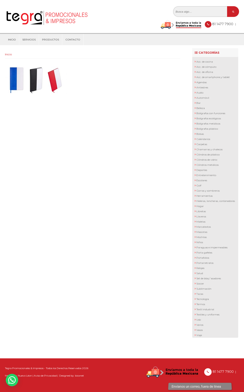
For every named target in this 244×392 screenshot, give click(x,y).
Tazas (199, 293)
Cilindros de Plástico (208, 154)
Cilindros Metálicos (207, 164)
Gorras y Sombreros (208, 190)
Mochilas (201, 237)
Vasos (199, 330)
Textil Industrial (205, 309)
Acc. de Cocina (204, 61)
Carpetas (201, 144)
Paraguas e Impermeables (211, 247)
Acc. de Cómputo (206, 66)
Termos (200, 304)
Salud (199, 273)
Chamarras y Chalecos (209, 149)
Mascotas (201, 231)
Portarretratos (204, 262)
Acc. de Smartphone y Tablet (213, 77)
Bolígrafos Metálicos (208, 123)
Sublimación (203, 288)
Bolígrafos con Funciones (210, 113)
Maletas (200, 221)
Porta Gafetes (204, 252)
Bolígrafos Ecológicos (208, 118)
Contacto (72, 39)
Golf (198, 185)
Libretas (201, 211)
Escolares (201, 180)
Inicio (12, 39)
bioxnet (79, 375)
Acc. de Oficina (204, 71)
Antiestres (202, 87)
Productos (50, 39)
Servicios (29, 39)
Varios (199, 324)
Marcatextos (203, 226)
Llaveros (201, 216)
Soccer (200, 283)
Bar (198, 102)
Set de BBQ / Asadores (208, 278)
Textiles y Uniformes (207, 314)
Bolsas (200, 133)
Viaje (199, 335)
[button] (12, 380)
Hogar (200, 206)
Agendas (201, 82)
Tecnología (202, 299)
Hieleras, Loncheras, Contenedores (215, 201)
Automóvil (202, 97)
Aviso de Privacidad (45, 375)
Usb (198, 319)
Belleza (200, 108)
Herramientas (204, 195)
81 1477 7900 (223, 24)
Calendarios (203, 139)
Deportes (201, 170)
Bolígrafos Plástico (207, 128)
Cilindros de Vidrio (206, 159)
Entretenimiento (206, 175)
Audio (199, 92)
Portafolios (202, 257)
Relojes (200, 268)
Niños (199, 242)
